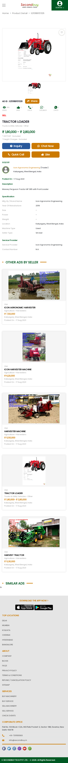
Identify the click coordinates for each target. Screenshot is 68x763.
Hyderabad (7, 639)
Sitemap (6, 685)
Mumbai (5, 625)
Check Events (9, 715)
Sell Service (8, 710)
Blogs (5, 661)
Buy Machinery (9, 696)
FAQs (4, 665)
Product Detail (19, 13)
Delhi (4, 620)
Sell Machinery (9, 706)
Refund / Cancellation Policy (16, 680)
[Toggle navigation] (4, 5)
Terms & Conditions (12, 675)
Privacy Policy (9, 670)
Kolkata (6, 630)
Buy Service (7, 701)
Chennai (6, 635)
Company (6, 656)
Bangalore (7, 644)
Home (5, 13)
